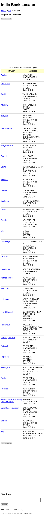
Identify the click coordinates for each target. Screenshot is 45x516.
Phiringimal (5, 367)
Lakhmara (5, 299)
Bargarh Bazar (7, 146)
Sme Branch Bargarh (10, 408)
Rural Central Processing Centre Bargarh (11, 400)
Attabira (4, 105)
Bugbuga (5, 201)
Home (3, 11)
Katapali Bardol (7, 278)
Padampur (5, 325)
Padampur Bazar (8, 338)
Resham (4, 378)
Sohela (4, 421)
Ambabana (5, 84)
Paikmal (4, 346)
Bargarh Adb (6, 128)
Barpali (4, 156)
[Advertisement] (22, 44)
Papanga (5, 357)
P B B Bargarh (7, 312)
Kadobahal (5, 269)
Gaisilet (4, 220)
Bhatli (3, 167)
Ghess (3, 231)
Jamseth (4, 256)
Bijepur (4, 190)
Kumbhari (5, 288)
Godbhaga (5, 242)
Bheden (4, 180)
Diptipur (4, 210)
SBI (9, 11)
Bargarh (4, 116)
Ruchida (4, 389)
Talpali (3, 431)
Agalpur (4, 75)
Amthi (3, 94)
